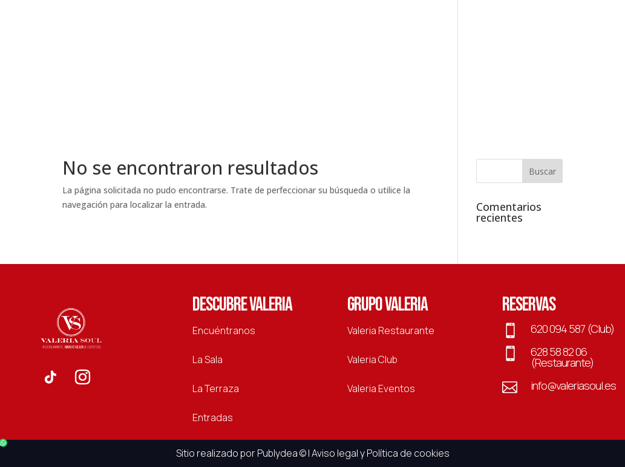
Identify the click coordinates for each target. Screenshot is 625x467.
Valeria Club (372, 359)
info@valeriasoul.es (573, 385)
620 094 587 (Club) (572, 328)
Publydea (277, 453)
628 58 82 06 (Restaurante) (562, 357)
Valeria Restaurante (390, 330)
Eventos (225, 73)
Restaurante (120, 73)
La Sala (456, 73)
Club (179, 73)
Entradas (512, 73)
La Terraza (397, 73)
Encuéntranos (223, 330)
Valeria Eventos (381, 388)
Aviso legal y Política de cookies (381, 453)
